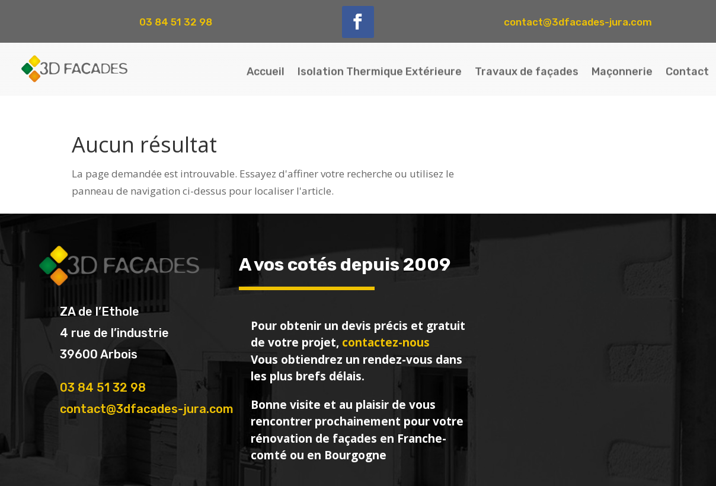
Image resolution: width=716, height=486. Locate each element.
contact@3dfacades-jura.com (147, 409)
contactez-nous (386, 342)
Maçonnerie (622, 70)
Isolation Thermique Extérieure (380, 70)
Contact (687, 70)
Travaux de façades (526, 70)
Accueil (266, 70)
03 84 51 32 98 (103, 387)
